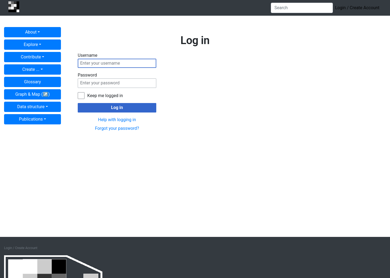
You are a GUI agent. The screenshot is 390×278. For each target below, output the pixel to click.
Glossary (32, 81)
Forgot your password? (117, 128)
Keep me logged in (105, 95)
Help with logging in (117, 119)
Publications (31, 119)
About (31, 32)
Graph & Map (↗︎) (32, 94)
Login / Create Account (357, 7)
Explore (31, 44)
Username (88, 55)
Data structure (30, 106)
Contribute (31, 56)
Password (87, 75)
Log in (117, 107)
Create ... (30, 69)
